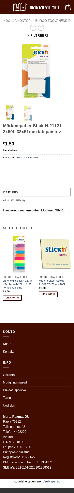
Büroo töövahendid (53, 20)
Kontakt (8, 351)
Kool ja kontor (17, 20)
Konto (7, 344)
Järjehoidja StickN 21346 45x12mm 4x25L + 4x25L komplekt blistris (18, 284)
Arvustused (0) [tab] (14, 200)
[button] (5, 7)
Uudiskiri (9, 405)
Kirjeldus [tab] (10, 192)
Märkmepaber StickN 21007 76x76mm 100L (52, 282)
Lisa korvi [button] (12, 297)
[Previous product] (41, 28)
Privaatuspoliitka (14, 390)
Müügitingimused (15, 382)
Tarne (7, 397)
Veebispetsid (52, 481)
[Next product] (33, 28)
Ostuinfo (9, 375)
